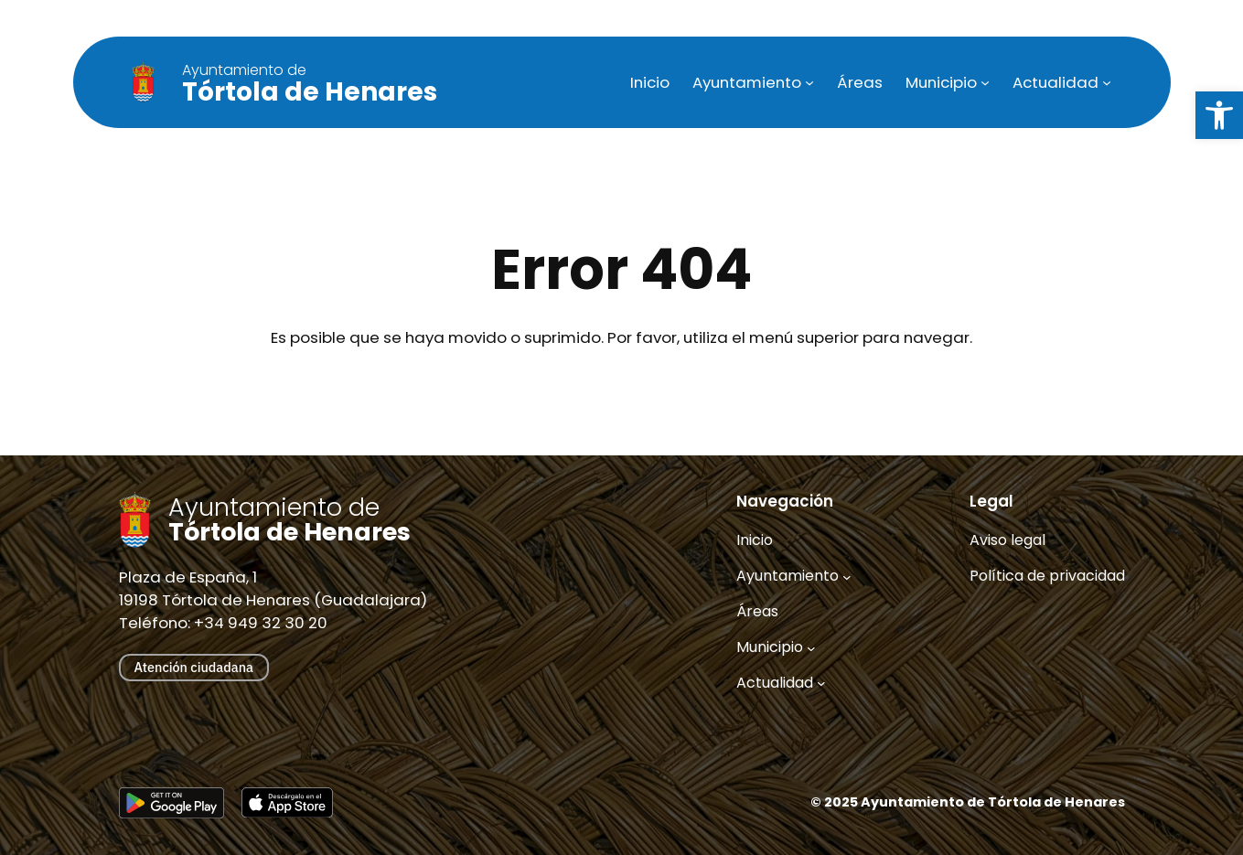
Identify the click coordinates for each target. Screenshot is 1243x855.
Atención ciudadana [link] (193, 667)
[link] (1219, 115)
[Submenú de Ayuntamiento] (809, 82)
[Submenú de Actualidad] (1106, 82)
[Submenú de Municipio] (985, 82)
